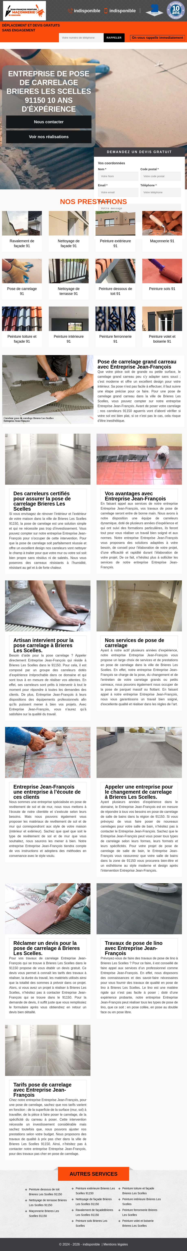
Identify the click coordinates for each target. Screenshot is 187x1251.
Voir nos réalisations (48, 136)
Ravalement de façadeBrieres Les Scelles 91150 (94, 1212)
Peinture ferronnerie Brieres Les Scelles (139, 1212)
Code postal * (149, 169)
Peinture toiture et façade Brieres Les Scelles (138, 1191)
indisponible (84, 10)
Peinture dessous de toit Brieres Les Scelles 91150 (45, 1192)
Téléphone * (148, 185)
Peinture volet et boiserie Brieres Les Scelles (138, 1223)
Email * (103, 185)
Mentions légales (115, 1244)
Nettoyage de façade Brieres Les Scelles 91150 (94, 1202)
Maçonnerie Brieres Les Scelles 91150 (44, 1213)
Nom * (102, 169)
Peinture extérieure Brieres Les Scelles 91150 (95, 1191)
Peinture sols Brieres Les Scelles (91, 1223)
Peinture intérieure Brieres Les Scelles (141, 1202)
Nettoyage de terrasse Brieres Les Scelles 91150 (48, 1203)
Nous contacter (49, 122)
